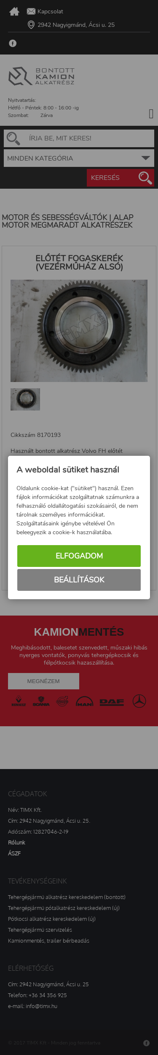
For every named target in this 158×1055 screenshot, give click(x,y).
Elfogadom (79, 556)
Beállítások (79, 580)
